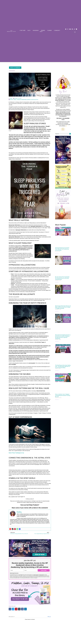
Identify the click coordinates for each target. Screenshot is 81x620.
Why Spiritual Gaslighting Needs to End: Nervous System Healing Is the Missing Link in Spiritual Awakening (62, 336)
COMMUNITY (57, 30)
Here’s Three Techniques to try (16, 452)
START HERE (22, 30)
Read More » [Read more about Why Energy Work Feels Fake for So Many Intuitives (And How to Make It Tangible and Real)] (57, 311)
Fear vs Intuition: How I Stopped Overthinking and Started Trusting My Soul (62, 395)
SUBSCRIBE (44, 570)
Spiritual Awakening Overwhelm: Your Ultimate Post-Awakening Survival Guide (62, 249)
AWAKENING (36, 30)
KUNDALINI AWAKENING (22, 99)
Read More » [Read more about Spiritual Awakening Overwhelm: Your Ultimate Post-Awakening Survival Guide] (57, 253)
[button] (10, 609)
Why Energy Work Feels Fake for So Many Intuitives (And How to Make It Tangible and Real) (63, 307)
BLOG (29, 30)
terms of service (36, 574)
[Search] (70, 134)
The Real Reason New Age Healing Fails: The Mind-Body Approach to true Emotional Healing (62, 366)
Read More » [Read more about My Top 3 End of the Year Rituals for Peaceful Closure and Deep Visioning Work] (57, 282)
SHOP (41, 31)
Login (49, 616)
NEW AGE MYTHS (34, 99)
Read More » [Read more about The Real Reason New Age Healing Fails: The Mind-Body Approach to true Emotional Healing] (57, 370)
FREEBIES (43, 30)
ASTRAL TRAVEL (13, 99)
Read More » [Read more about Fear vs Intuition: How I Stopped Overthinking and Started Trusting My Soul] (57, 399)
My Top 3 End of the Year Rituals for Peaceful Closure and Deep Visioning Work (62, 278)
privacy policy (42, 574)
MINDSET (29, 99)
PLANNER (49, 30)
